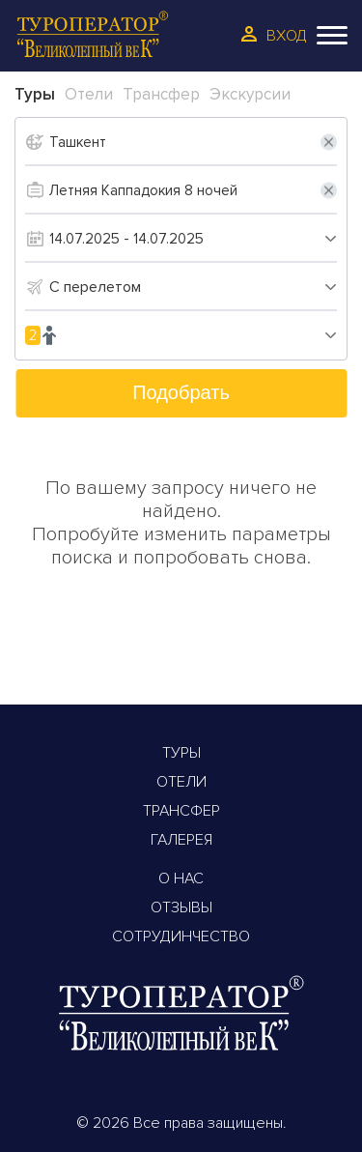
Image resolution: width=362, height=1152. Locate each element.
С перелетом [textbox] (95, 287)
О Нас (181, 878)
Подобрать (181, 392)
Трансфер (181, 811)
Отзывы (181, 907)
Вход (286, 35)
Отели (181, 782)
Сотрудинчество (181, 936)
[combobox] (193, 287)
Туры (181, 753)
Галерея (181, 840)
